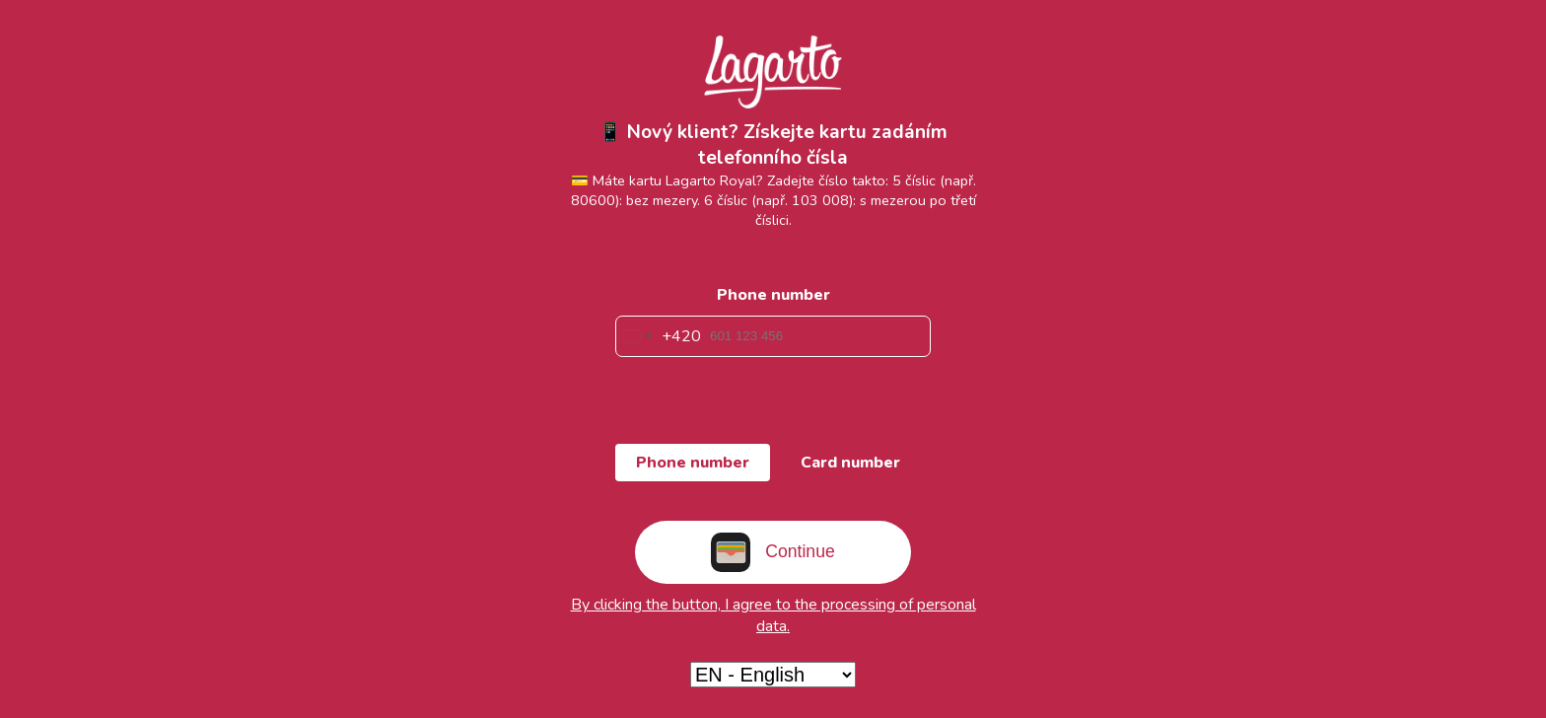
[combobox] (658, 336)
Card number (850, 462)
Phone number (773, 295)
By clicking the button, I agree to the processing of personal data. (773, 615)
